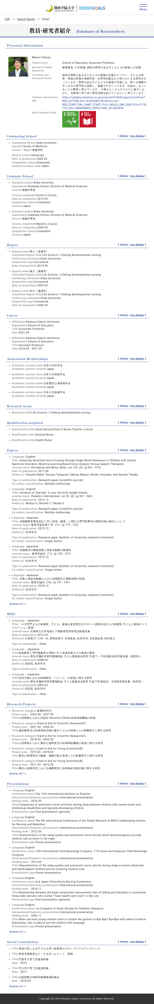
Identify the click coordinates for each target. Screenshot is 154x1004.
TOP (7, 19)
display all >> (17, 603)
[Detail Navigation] (143, 7)
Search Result (26, 19)
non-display (137, 136)
